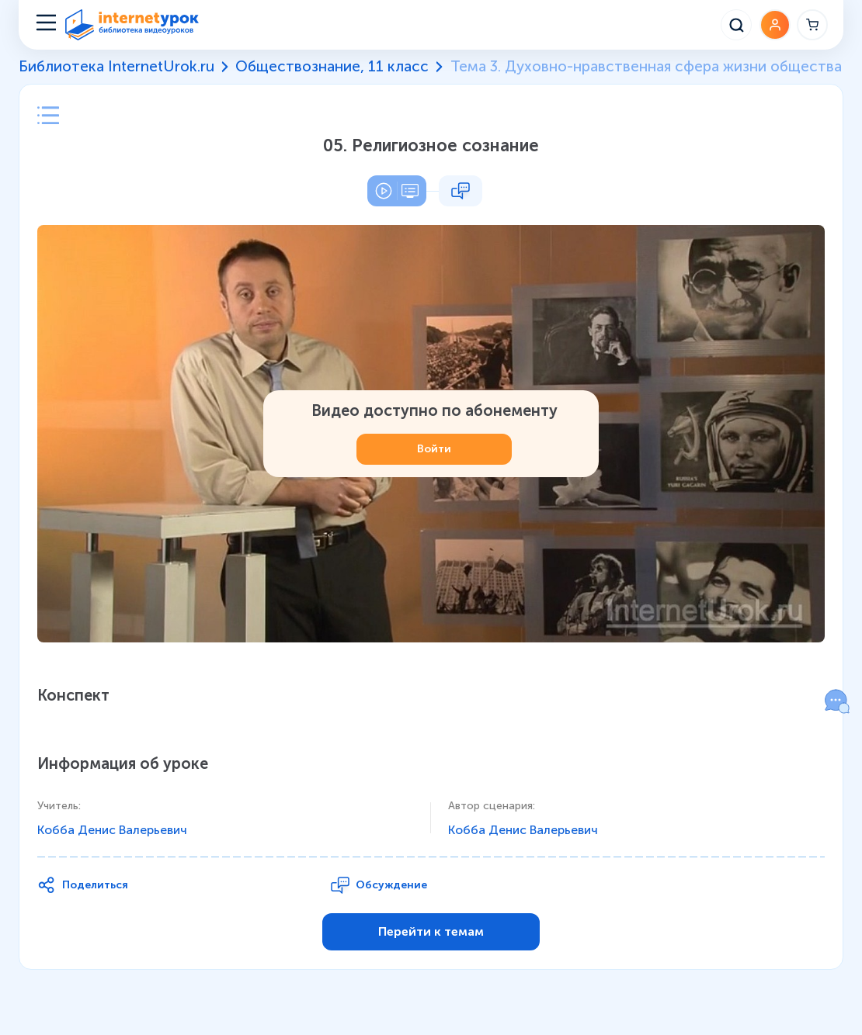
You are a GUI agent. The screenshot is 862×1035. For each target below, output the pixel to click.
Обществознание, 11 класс (332, 66)
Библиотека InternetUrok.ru (116, 66)
